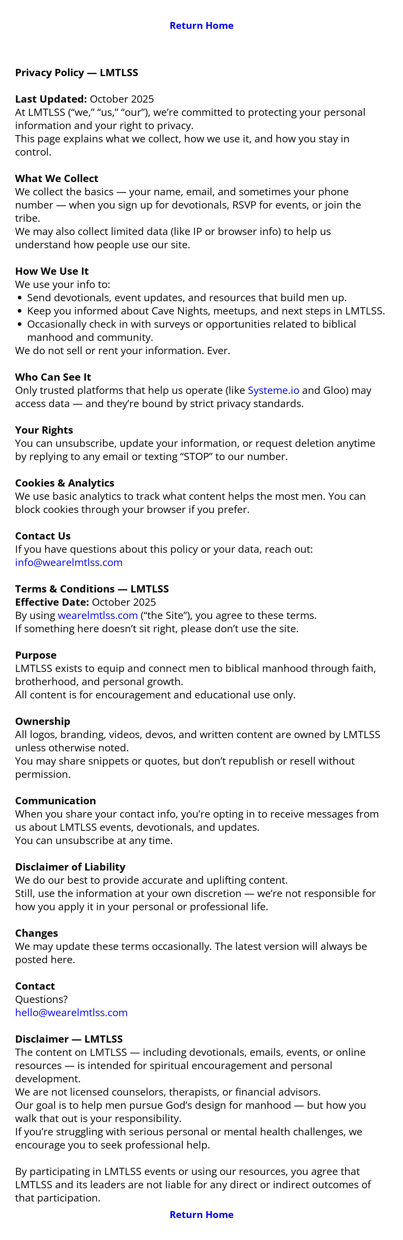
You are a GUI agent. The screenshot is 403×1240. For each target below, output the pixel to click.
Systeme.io (273, 390)
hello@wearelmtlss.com (71, 1012)
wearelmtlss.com (98, 615)
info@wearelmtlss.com (69, 562)
